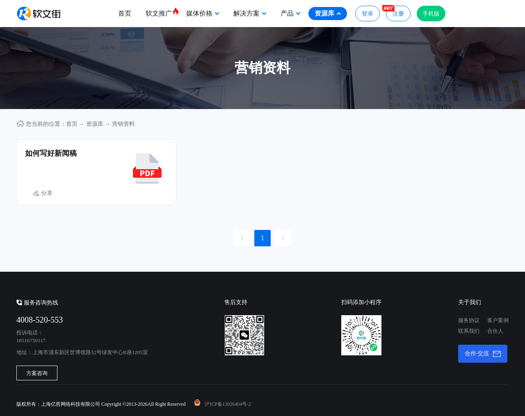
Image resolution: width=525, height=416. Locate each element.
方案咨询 (37, 373)
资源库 (328, 13)
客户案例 (498, 320)
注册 (395, 11)
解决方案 (249, 13)
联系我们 (468, 331)
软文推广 (162, 12)
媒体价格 (202, 13)
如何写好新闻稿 (51, 153)
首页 (124, 13)
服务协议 (468, 320)
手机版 (431, 14)
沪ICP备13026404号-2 (228, 404)
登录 (367, 14)
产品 (290, 13)
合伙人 (495, 331)
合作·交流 (483, 354)
